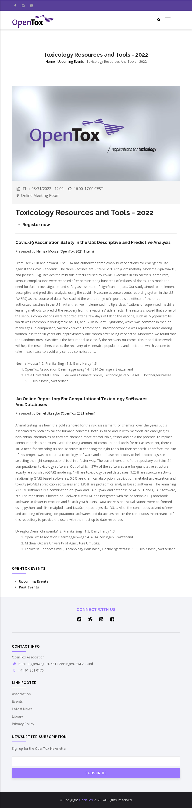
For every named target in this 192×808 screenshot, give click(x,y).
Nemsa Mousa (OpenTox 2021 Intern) (65, 251)
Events (17, 701)
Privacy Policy (23, 724)
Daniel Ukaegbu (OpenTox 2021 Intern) (65, 413)
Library (17, 716)
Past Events (29, 587)
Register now (36, 224)
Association (21, 694)
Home (50, 61)
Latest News (22, 709)
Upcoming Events (70, 61)
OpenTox (86, 800)
